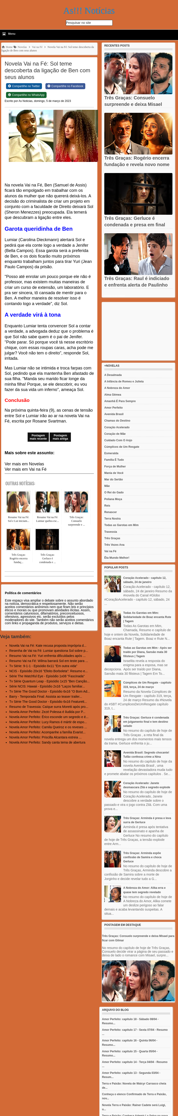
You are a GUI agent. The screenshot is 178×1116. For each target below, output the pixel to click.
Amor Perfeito (113, 407)
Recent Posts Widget (114, 296)
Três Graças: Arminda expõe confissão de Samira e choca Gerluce (142, 857)
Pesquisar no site (78, 23)
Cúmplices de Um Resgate (121, 446)
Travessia (110, 531)
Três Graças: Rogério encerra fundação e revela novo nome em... (136, 164)
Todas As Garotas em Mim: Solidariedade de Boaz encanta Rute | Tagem (147, 617)
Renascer (110, 512)
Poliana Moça (113, 499)
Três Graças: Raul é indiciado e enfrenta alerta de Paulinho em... (136, 285)
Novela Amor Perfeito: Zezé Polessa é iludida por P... (47, 712)
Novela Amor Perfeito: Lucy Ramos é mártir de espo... (48, 722)
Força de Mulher (115, 466)
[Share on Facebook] (65, 86)
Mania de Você (113, 473)
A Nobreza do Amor (117, 388)
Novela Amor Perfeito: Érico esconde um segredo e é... (49, 717)
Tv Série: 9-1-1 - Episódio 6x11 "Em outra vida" (43, 666)
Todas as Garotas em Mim (121, 525)
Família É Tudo (114, 459)
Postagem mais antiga (60, 437)
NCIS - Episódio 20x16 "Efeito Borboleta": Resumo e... (48, 671)
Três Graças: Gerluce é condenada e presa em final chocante (134, 225)
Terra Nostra (112, 518)
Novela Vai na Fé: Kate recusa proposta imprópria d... (47, 645)
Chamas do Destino (117, 420)
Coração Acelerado (117, 427)
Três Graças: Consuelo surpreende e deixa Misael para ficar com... (133, 104)
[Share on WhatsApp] (26, 95)
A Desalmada (113, 375)
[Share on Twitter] (24, 86)
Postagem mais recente (38, 437)
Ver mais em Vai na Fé (26, 469)
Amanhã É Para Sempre (120, 401)
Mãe (107, 486)
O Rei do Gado (114, 492)
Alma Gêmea (112, 394)
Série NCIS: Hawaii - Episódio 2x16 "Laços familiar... (47, 686)
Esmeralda (111, 453)
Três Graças (112, 538)
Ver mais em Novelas (24, 464)
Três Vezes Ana (114, 544)
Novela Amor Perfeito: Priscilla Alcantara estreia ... (45, 737)
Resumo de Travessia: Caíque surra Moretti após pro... (48, 707)
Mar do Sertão (113, 479)
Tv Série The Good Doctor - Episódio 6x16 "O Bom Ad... (49, 691)
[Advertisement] (138, 331)
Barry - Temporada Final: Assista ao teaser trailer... (45, 696)
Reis (107, 505)
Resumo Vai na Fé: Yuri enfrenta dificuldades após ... (47, 656)
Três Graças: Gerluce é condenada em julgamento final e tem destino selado (146, 722)
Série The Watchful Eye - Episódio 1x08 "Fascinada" (47, 676)
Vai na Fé (110, 551)
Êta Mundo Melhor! (116, 557)
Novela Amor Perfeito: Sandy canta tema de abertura (47, 742)
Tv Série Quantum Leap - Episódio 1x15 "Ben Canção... (49, 681)
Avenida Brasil (114, 414)
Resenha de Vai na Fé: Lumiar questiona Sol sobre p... (48, 651)
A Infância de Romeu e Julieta (124, 381)
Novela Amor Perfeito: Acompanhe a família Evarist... (47, 732)
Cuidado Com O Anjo (118, 440)
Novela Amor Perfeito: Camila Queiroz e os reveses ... (48, 727)
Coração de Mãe (115, 433)
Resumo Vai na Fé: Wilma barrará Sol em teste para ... (48, 661)
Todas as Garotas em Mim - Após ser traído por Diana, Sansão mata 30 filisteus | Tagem (147, 652)
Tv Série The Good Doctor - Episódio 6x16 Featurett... (48, 701)
